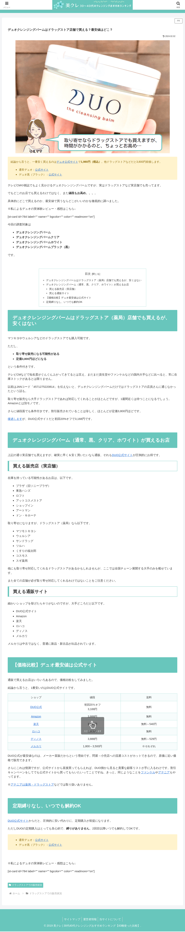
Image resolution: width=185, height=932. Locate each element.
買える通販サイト (56, 293)
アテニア (164, 773)
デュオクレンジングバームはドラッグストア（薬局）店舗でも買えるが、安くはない (93, 280)
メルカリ (36, 747)
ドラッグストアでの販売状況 (25, 885)
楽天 (36, 724)
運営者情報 (90, 920)
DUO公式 (36, 707)
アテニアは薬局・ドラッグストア (32, 785)
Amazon (36, 717)
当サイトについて (111, 920)
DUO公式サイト (122, 455)
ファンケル (148, 773)
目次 (88, 273)
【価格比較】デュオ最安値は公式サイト (66, 298)
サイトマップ (71, 920)
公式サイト (42, 169)
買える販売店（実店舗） (60, 289)
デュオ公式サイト (67, 161)
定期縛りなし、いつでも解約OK (61, 302)
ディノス (36, 739)
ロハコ (36, 732)
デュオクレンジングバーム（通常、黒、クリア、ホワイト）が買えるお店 (87, 284)
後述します (15, 419)
